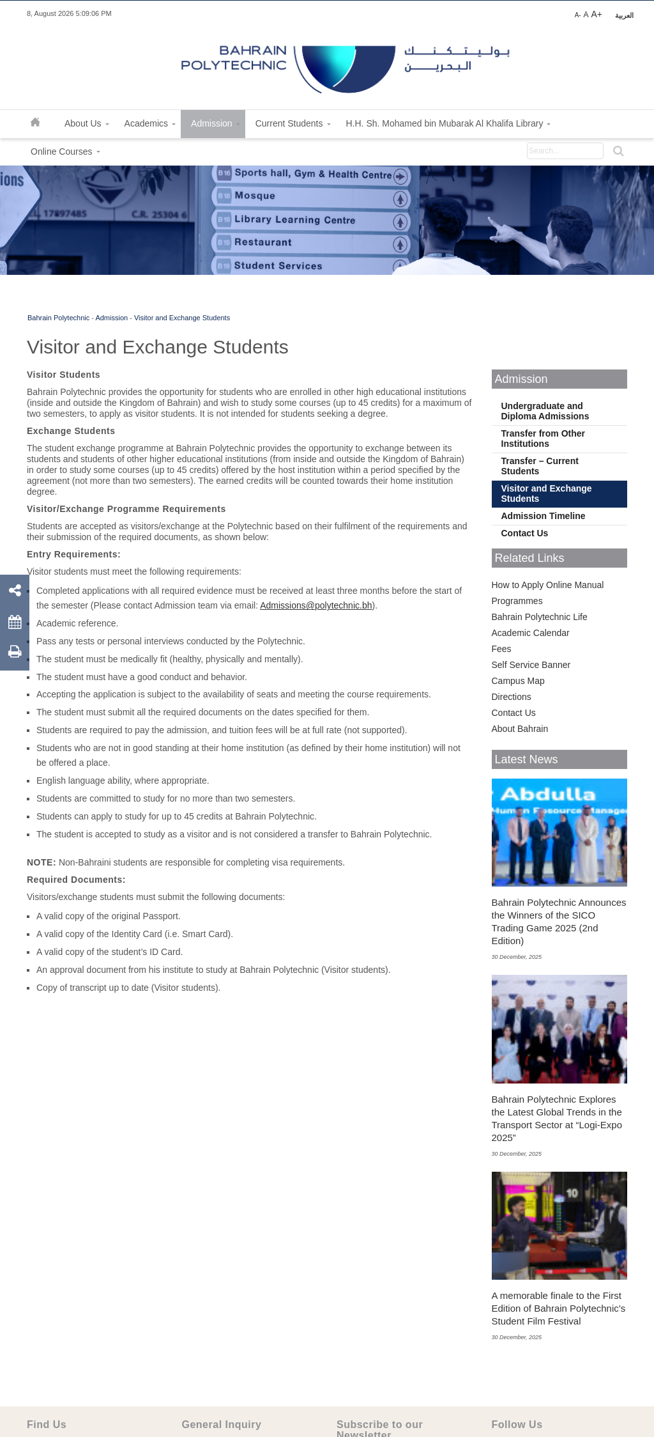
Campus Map (518, 681)
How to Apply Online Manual (548, 585)
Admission (111, 318)
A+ (596, 14)
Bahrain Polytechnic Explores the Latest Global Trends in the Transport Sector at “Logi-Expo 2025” (557, 1118)
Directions (511, 697)
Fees (502, 649)
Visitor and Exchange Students (182, 318)
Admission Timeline (543, 516)
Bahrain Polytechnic (58, 318)
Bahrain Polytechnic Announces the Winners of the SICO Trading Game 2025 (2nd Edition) (559, 921)
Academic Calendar (531, 633)
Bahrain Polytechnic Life (540, 617)
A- (578, 15)
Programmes (517, 601)
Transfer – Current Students (540, 466)
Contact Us (525, 533)
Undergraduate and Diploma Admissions (545, 411)
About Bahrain (520, 729)
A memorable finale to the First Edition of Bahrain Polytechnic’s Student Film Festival (559, 1308)
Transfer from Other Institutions (543, 438)
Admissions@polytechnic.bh (316, 605)
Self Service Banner (531, 665)
